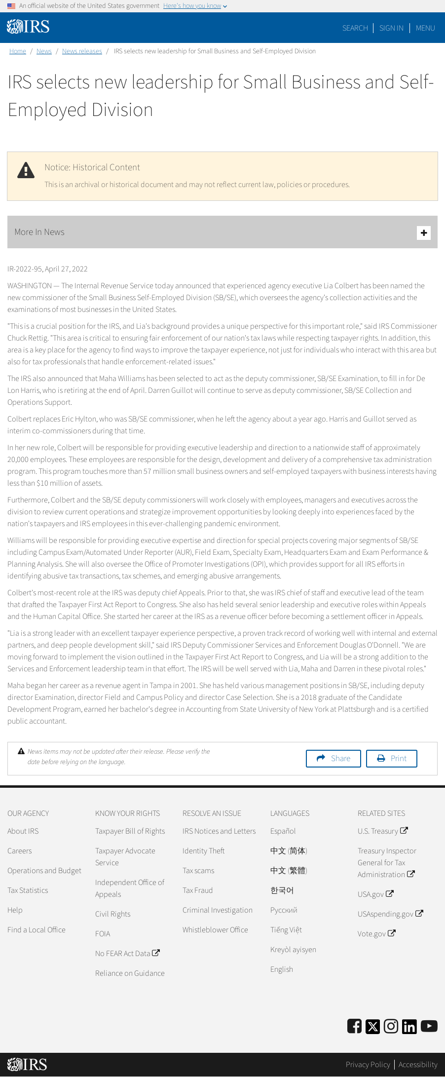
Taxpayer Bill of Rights (130, 831)
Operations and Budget (44, 870)
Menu (425, 28)
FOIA (102, 933)
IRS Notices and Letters (219, 831)
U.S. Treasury (382, 831)
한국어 (282, 890)
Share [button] (340, 759)
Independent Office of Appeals (129, 888)
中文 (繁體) (288, 870)
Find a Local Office (36, 929)
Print (399, 759)
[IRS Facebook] (354, 1027)
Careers (19, 851)
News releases (82, 51)
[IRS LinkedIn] (409, 1030)
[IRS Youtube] (429, 1027)
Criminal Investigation (218, 910)
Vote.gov (376, 933)
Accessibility (418, 1065)
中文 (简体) (288, 851)
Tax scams (198, 870)
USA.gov (375, 894)
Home (17, 51)
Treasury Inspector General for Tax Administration (387, 863)
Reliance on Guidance (130, 973)
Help (15, 910)
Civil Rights (112, 914)
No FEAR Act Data (127, 953)
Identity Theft (203, 851)
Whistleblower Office (215, 929)
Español (283, 831)
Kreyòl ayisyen (293, 949)
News (44, 51)
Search (355, 28)
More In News (222, 233)
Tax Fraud (198, 890)
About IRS (22, 831)
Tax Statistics (27, 890)
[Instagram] (391, 1027)
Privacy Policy (368, 1065)
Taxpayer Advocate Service (125, 857)
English (281, 969)
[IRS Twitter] (373, 1030)
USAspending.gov (390, 914)
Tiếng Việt (286, 929)
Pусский (283, 910)
